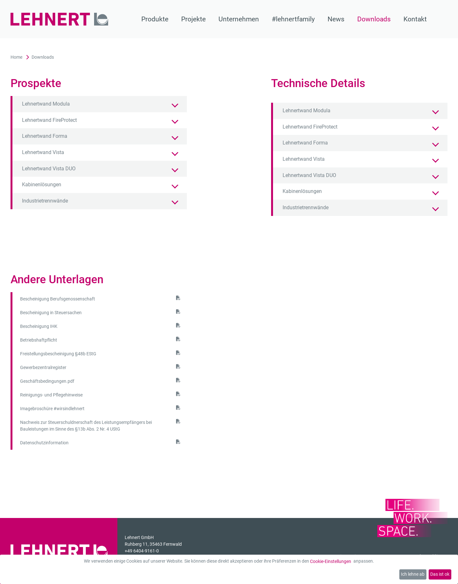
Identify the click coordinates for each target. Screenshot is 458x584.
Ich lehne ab (413, 574)
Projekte (193, 19)
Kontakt (415, 19)
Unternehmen (238, 19)
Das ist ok (439, 574)
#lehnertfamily (293, 19)
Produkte (154, 19)
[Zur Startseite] (59, 19)
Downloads (374, 19)
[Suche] (443, 19)
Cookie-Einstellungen (330, 561)
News (336, 19)
